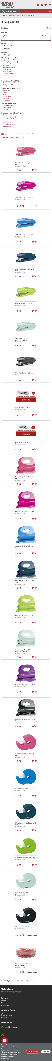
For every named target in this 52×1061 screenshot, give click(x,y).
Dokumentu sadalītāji (10, 124)
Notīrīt (49, 28)
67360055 (5, 1027)
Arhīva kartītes (8, 126)
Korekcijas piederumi (10, 81)
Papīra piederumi (8, 104)
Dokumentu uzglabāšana (11, 113)
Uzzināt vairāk (33, 1052)
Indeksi (6, 109)
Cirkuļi (6, 77)
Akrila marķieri (8, 71)
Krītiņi (5, 75)
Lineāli (6, 92)
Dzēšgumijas (8, 85)
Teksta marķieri (9, 73)
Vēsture (3, 1003)
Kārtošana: (4, 138)
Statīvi (6, 98)
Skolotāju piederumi (9, 58)
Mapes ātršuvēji (8, 119)
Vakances (4, 1001)
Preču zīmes (5, 1005)
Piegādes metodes (6, 1015)
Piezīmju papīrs (8, 105)
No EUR (5, 35)
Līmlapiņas (7, 107)
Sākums (4, 15)
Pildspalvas (7, 64)
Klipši (5, 94)
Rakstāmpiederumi (9, 62)
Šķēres (6, 90)
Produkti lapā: (14, 134)
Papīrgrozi (7, 100)
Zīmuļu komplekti (9, 67)
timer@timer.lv (14, 1027)
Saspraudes (7, 96)
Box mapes (7, 123)
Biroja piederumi (29, 15)
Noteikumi (4, 1017)
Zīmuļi (6, 66)
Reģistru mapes (9, 115)
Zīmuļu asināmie (9, 83)
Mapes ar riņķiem (9, 117)
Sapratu (46, 1052)
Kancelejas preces (15, 15)
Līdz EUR (43, 35)
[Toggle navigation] (50, 11)
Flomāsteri (7, 69)
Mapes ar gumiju (9, 121)
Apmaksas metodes (7, 1013)
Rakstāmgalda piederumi (11, 88)
